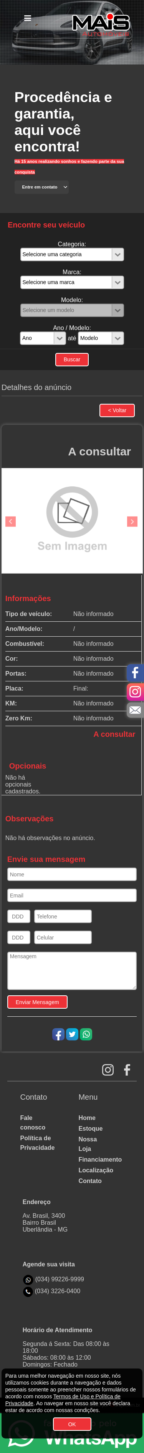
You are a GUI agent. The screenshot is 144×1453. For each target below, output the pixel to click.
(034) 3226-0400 (57, 1291)
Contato (89, 1181)
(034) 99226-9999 (59, 1279)
